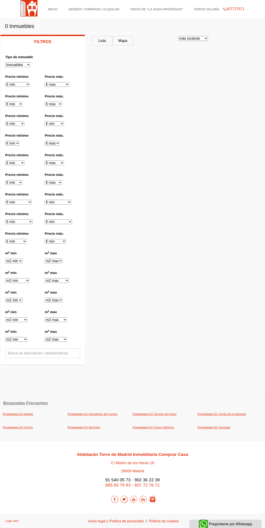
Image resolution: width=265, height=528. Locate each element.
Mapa (122, 41)
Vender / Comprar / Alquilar (93, 9)
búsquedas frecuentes (25, 403)
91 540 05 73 (117, 479)
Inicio (53, 9)
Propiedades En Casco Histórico (153, 427)
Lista (102, 41)
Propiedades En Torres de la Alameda (222, 414)
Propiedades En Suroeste (214, 427)
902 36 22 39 (147, 479)
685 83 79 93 (117, 485)
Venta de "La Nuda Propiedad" (156, 9)
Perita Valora (206, 9)
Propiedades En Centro (18, 427)
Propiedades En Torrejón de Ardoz (154, 414)
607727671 (233, 3)
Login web (11, 521)
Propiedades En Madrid (18, 414)
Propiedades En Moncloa (84, 427)
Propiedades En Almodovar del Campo (93, 414)
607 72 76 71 (147, 485)
